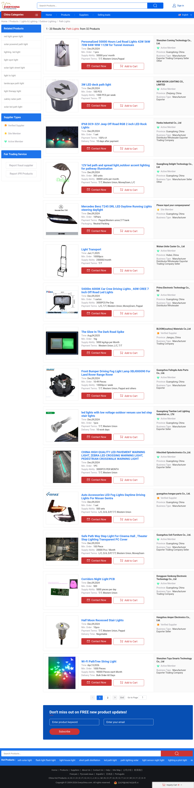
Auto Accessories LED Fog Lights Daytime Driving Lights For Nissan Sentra (113, 496)
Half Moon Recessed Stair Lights (102, 620)
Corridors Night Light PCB (98, 579)
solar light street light (14, 67)
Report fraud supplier (21, 165)
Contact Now (96, 66)
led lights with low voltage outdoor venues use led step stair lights (116, 414)
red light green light (13, 36)
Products (65, 15)
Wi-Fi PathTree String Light (98, 661)
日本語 (109, 774)
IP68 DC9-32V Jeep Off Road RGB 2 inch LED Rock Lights (114, 125)
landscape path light (14, 83)
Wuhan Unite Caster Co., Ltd (171, 246)
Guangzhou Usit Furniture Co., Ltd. (174, 535)
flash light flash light (48, 760)
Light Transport (91, 249)
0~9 (143, 778)
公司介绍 (127, 770)
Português (119, 774)
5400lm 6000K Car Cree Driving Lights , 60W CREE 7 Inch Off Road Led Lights (115, 290)
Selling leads (104, 15)
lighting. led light (12, 52)
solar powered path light (16, 44)
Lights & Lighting (29, 21)
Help (108, 770)
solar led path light (13, 107)
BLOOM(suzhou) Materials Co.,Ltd (174, 329)
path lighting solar (132, 760)
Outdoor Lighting (47, 21)
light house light (70, 760)
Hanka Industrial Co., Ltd (169, 123)
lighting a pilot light (180, 760)
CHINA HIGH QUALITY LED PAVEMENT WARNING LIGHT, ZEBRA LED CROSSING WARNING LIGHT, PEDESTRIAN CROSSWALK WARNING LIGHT (113, 455)
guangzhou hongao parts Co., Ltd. (173, 493)
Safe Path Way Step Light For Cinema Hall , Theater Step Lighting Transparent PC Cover (114, 537)
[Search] (143, 697)
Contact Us (98, 770)
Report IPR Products (21, 173)
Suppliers (84, 15)
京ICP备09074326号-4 (126, 782)
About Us (86, 770)
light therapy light (12, 91)
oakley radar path (12, 99)
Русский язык (86, 774)
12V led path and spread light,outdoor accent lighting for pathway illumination (115, 167)
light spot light (11, 60)
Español (99, 774)
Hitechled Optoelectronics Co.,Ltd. (174, 452)
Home (49, 15)
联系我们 (138, 770)
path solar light (27, 760)
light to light (10, 75)
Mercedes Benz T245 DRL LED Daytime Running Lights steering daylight (116, 208)
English (183, 15)
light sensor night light (156, 760)
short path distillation (92, 760)
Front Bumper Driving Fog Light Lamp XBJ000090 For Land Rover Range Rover (115, 373)
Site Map (116, 770)
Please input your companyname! (173, 205)
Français (73, 774)
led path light (112, 760)
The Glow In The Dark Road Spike (102, 331)
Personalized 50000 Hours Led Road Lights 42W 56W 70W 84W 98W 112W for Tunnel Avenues (115, 43)
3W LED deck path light (96, 84)
